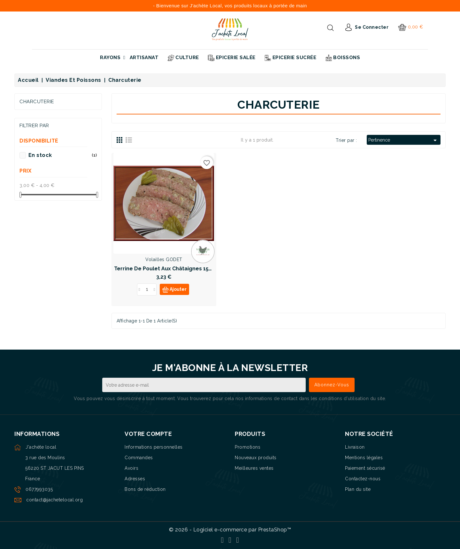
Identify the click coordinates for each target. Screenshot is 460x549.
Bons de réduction (145, 489)
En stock (62, 155)
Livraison (355, 447)
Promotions (247, 447)
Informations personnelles (154, 447)
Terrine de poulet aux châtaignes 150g (164, 269)
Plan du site (358, 489)
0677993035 (39, 489)
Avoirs (131, 468)
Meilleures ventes (254, 468)
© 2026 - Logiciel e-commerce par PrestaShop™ (230, 530)
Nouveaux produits (256, 457)
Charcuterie (36, 101)
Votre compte (148, 433)
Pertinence (403, 140)
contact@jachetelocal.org (54, 499)
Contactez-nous (362, 478)
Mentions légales (364, 457)
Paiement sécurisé (365, 468)
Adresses (135, 478)
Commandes (139, 457)
